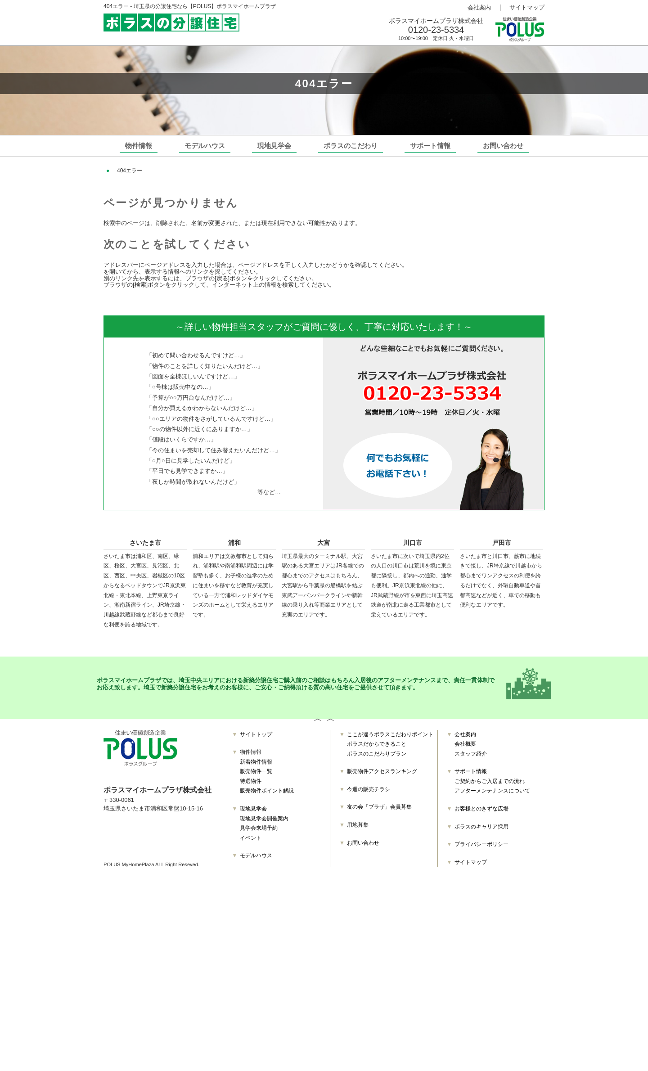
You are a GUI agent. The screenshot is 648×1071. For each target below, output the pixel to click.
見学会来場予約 (259, 832)
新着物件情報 (256, 766)
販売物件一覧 (256, 776)
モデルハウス (204, 145)
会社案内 (479, 7)
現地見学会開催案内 (264, 823)
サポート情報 (430, 145)
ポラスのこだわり (351, 145)
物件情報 (138, 145)
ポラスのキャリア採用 (481, 831)
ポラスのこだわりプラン (376, 758)
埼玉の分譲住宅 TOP (139, 170)
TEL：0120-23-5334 (138, 829)
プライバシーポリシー (481, 849)
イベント (250, 842)
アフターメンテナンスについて (492, 795)
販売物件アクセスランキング (382, 776)
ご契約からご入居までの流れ (489, 786)
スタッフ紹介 (470, 758)
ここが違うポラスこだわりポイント (390, 739)
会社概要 (465, 748)
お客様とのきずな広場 (481, 813)
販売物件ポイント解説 (267, 795)
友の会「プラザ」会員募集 (379, 811)
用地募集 (358, 829)
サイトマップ (526, 7)
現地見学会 (274, 145)
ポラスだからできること (376, 748)
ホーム (112, 271)
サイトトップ (256, 739)
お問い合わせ (503, 145)
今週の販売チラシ (368, 794)
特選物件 (250, 786)
